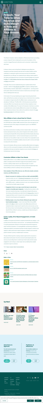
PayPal (36, 79)
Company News (12, 382)
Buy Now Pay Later (18, 86)
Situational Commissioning (24, 178)
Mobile (15, 246)
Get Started (7, 361)
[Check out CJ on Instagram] (38, 378)
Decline (38, 400)
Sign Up (29, 361)
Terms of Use (12, 393)
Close (30, 400)
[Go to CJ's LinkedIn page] (32, 378)
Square (32, 79)
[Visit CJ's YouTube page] (35, 378)
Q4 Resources (18, 382)
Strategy (17, 384)
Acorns (23, 79)
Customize (18, 393)
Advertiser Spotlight (6, 378)
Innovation (11, 246)
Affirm (6, 79)
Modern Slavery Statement (10, 394)
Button (34, 149)
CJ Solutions (12, 378)
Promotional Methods (20, 246)
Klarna (7, 81)
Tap (22, 161)
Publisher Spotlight (18, 378)
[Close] (41, 397)
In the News (12, 384)
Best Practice (6, 382)
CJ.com (27, 380)
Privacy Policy (6, 393)
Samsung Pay (28, 79)
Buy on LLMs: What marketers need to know (18, 268)
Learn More (14, 361)
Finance (7, 246)
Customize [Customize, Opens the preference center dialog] (4, 400)
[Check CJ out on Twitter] (30, 378)
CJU (24, 96)
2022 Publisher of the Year (15, 79)
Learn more (6, 322)
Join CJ (34, 380)
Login (31, 380)
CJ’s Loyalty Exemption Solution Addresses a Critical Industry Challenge (24, 281)
